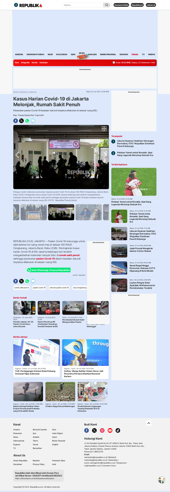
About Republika (20, 460)
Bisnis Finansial (108, 54)
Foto (17, 62)
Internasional (18, 441)
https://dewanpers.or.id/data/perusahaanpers (34, 478)
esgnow (124, 54)
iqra (73, 54)
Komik (34, 62)
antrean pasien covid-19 (59, 288)
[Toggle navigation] (16, 5)
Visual (35, 444)
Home (15, 92)
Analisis (36, 437)
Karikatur (44, 62)
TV (143, 54)
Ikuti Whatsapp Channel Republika (49, 270)
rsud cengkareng (80, 288)
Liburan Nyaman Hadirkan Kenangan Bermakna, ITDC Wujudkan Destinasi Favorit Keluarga (135, 143)
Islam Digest (57, 433)
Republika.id (137, 5)
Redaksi (36, 460)
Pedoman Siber (58, 460)
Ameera (16, 429)
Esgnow (16, 444)
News (81, 53)
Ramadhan (37, 448)
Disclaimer (17, 464)
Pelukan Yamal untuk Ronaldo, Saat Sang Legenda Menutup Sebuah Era (135, 154)
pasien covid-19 (39, 288)
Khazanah (17, 433)
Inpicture (23, 92)
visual (134, 54)
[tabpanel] (61, 212)
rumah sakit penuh (69, 255)
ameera (19, 54)
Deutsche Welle (121, 5)
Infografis (25, 62)
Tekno (35, 441)
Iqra (34, 433)
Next (105, 191)
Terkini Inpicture (119, 164)
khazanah (61, 54)
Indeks (151, 54)
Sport (54, 437)
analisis (92, 54)
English (55, 444)
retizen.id (151, 5)
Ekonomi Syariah (35, 54)
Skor (54, 429)
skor (50, 54)
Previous (17, 191)
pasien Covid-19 (45, 258)
